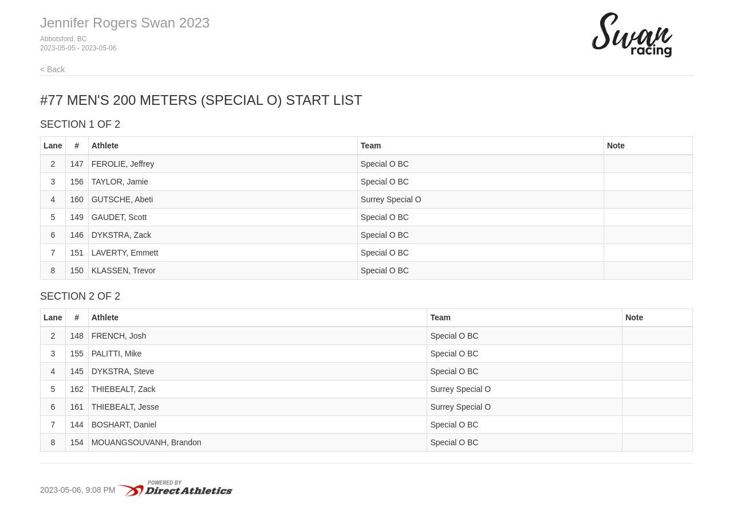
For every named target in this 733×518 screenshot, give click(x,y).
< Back (52, 69)
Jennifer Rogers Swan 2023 (125, 22)
